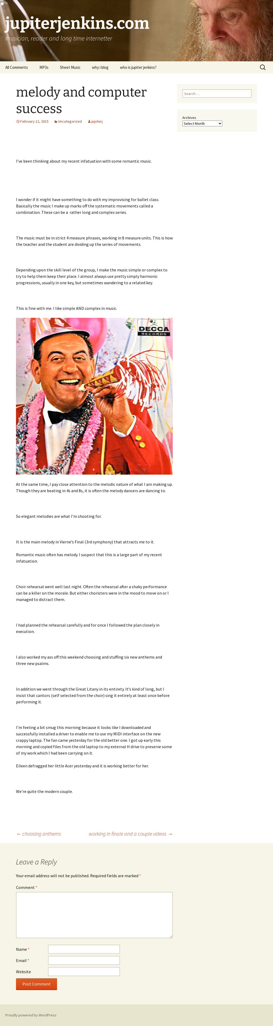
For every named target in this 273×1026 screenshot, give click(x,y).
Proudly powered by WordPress (31, 1015)
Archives (189, 117)
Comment (26, 887)
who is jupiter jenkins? (138, 67)
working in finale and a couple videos (131, 833)
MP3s (44, 67)
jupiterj (97, 121)
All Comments (16, 67)
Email (22, 960)
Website (23, 971)
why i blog (100, 67)
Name (23, 949)
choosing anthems (38, 833)
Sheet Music (70, 67)
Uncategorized (70, 121)
